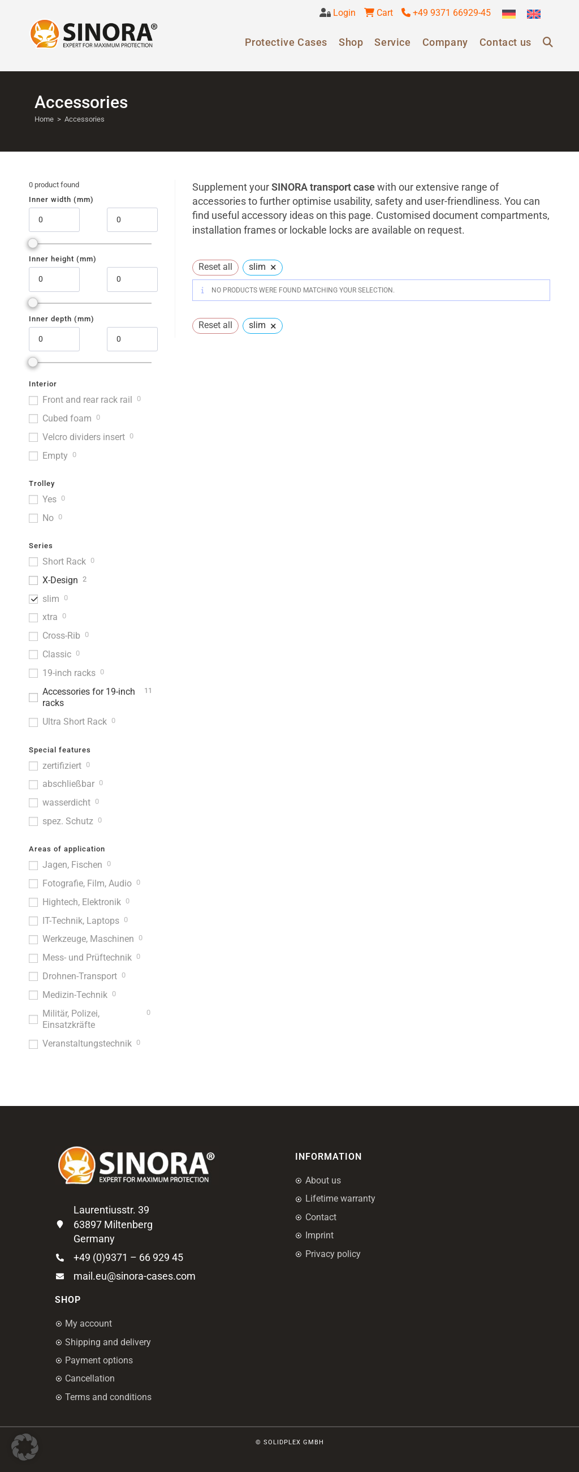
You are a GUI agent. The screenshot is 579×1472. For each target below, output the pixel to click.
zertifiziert (61, 765)
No (48, 518)
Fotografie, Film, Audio (87, 883)
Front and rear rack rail (87, 399)
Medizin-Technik (74, 994)
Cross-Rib (61, 635)
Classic (56, 654)
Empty (55, 455)
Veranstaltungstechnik (87, 1043)
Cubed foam (67, 418)
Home (44, 119)
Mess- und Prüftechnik (87, 957)
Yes (49, 499)
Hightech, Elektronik (81, 902)
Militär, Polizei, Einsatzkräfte (71, 1019)
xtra (50, 617)
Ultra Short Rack (74, 721)
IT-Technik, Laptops (80, 920)
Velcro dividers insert (83, 437)
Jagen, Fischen (72, 864)
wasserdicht (66, 802)
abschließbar (68, 783)
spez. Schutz (67, 821)
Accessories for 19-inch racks (88, 697)
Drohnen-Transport (79, 976)
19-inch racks (69, 673)
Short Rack (64, 561)
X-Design (60, 580)
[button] (25, 1447)
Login (343, 12)
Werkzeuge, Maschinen (88, 938)
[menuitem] (508, 14)
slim (50, 598)
